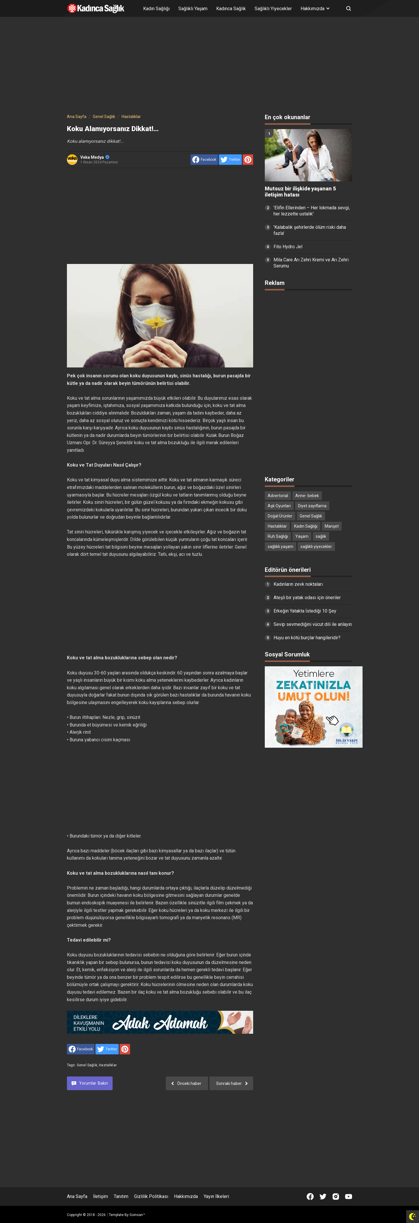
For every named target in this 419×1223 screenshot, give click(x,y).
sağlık (321, 536)
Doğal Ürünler (280, 516)
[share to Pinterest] (248, 159)
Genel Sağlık (87, 1065)
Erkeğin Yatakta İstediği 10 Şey (305, 611)
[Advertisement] (209, 66)
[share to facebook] (204, 159)
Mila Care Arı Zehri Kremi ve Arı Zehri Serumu (311, 263)
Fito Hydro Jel (288, 246)
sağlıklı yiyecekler (316, 546)
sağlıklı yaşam (280, 546)
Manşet (332, 526)
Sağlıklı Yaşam (192, 8)
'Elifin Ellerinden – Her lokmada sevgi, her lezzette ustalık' (312, 211)
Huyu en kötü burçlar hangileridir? (307, 637)
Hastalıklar (108, 1065)
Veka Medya (94, 157)
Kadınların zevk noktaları (298, 584)
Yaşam (301, 536)
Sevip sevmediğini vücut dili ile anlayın (313, 624)
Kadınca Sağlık (231, 8)
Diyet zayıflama (312, 506)
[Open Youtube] (348, 1196)
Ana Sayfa (77, 1196)
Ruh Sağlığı (278, 536)
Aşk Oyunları (279, 506)
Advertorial (278, 495)
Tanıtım (121, 1196)
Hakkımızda (186, 1196)
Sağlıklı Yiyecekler (273, 8)
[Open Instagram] (335, 1196)
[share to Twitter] (230, 159)
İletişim (100, 1196)
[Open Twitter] (322, 1196)
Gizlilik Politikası (151, 1196)
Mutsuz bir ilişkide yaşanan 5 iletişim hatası (300, 192)
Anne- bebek (307, 495)
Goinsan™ (137, 1215)
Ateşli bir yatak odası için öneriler (307, 597)
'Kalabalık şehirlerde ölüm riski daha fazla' (310, 230)
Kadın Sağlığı (156, 8)
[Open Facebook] (310, 1196)
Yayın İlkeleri (216, 1196)
